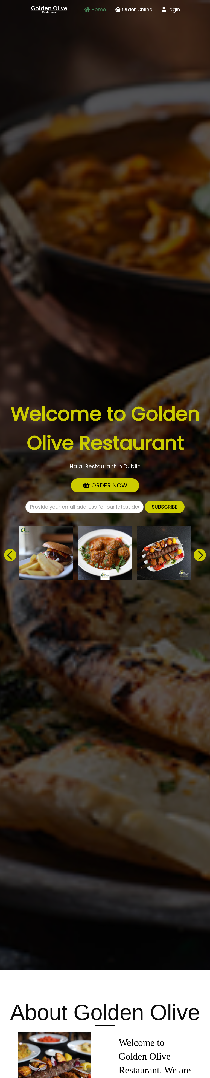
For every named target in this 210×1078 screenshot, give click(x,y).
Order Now (105, 485)
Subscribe (164, 506)
